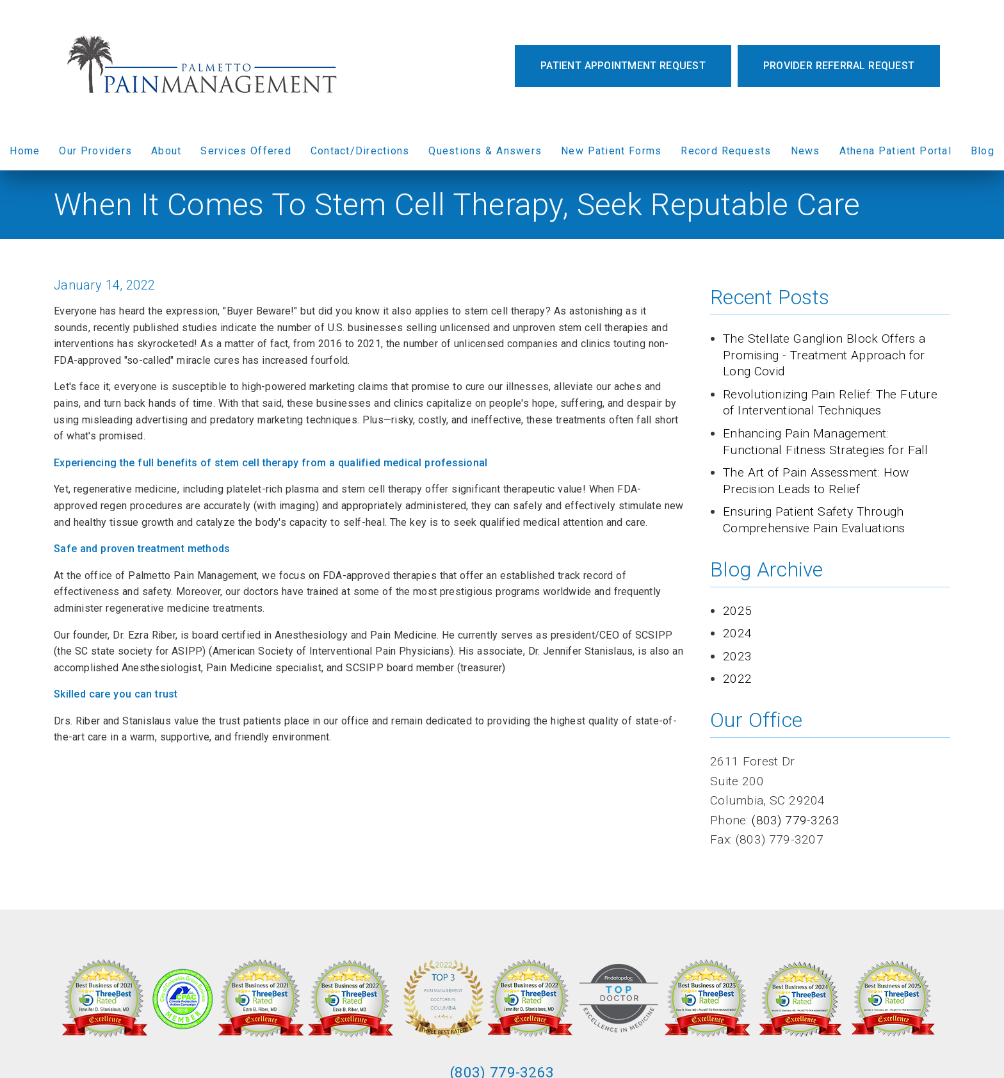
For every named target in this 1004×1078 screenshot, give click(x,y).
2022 (737, 678)
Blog (982, 151)
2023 (737, 656)
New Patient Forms (611, 151)
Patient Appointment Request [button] (623, 66)
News (805, 151)
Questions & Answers (485, 151)
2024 (737, 633)
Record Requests (726, 151)
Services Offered (245, 151)
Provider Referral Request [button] (838, 66)
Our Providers (95, 151)
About (166, 151)
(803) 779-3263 (795, 820)
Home (25, 151)
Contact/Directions (360, 151)
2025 (737, 610)
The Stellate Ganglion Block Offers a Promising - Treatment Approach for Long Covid (824, 355)
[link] (205, 66)
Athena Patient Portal (895, 151)
